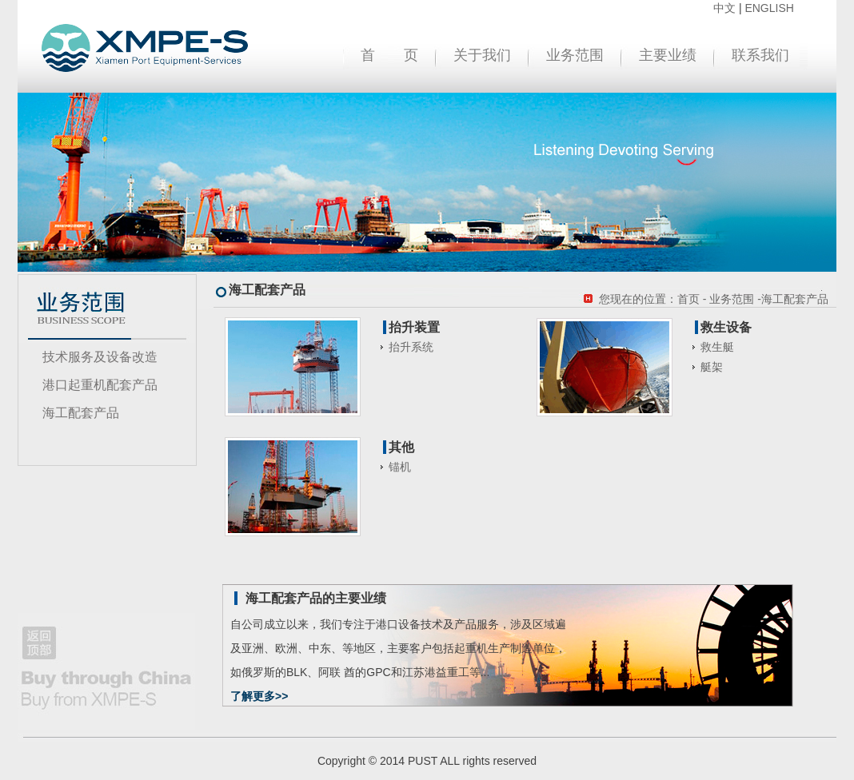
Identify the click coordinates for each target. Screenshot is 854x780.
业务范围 (575, 55)
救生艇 (717, 346)
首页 (688, 298)
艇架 (711, 366)
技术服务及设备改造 (100, 357)
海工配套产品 (80, 413)
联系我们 (760, 55)
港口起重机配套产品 (100, 385)
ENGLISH (768, 8)
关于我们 (482, 55)
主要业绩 (667, 55)
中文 (724, 8)
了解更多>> (259, 696)
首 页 (389, 55)
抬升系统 (411, 346)
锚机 (400, 466)
